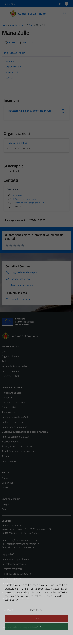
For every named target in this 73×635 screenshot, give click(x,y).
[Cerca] (64, 13)
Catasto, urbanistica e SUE (15, 417)
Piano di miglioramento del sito (17, 598)
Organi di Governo (11, 356)
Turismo (5, 456)
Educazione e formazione (14, 427)
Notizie (5, 478)
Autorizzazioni (9, 412)
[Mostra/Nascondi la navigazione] (6, 13)
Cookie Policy (8, 583)
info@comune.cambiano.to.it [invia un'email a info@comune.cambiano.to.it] (22, 199)
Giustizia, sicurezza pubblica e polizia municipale (26, 432)
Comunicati (7, 483)
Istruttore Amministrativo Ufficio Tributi (29, 110)
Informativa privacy (11, 578)
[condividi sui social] (9, 42)
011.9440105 (15, 195)
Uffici (4, 351)
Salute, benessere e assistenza (17, 446)
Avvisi (5, 487)
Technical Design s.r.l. (22, 627)
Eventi (5, 509)
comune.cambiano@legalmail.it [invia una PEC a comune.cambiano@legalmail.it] (30, 202)
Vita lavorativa (9, 461)
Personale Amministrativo (15, 366)
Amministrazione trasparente (17, 573)
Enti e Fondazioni (10, 371)
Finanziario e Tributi (17, 143)
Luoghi (5, 504)
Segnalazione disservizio (14, 564)
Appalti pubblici (9, 407)
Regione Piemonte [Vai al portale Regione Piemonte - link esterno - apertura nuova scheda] (12, 4)
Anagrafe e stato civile (13, 402)
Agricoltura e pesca (11, 392)
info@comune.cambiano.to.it (23, 540)
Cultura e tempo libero (13, 422)
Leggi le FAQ (8, 554)
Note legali (7, 588)
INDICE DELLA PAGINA (36, 53)
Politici (5, 361)
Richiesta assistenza (12, 569)
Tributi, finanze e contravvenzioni (18, 451)
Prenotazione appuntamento (16, 559)
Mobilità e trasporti (11, 441)
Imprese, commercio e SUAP (16, 436)
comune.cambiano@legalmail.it (23, 544)
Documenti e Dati (10, 376)
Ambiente (7, 397)
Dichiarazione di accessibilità (16, 593)
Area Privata (8, 610)
